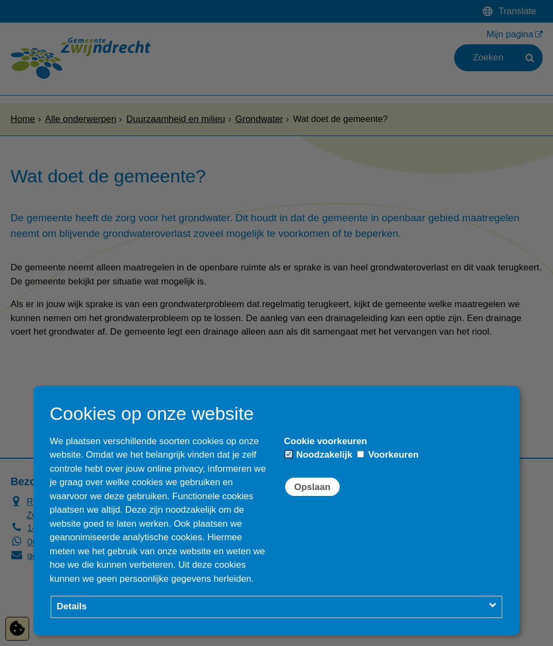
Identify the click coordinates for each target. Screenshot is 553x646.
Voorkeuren (388, 455)
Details (72, 606)
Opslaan (312, 487)
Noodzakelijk (319, 455)
